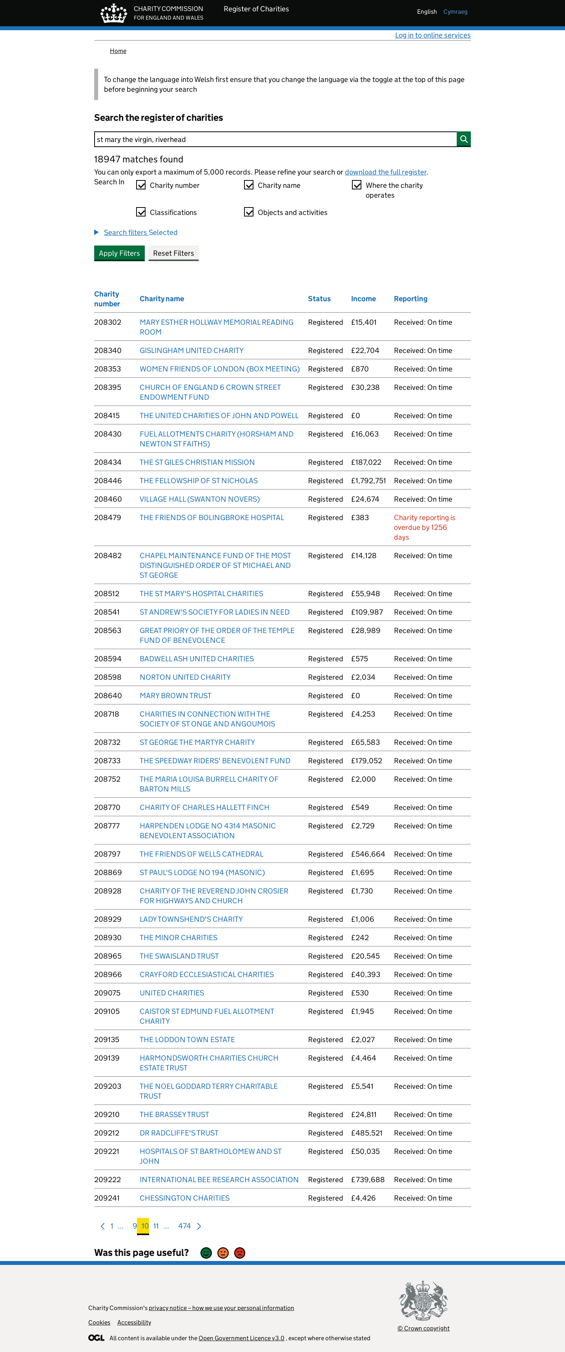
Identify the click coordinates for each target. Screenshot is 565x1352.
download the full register (385, 172)
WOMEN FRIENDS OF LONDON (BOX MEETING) (220, 368)
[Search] (282, 139)
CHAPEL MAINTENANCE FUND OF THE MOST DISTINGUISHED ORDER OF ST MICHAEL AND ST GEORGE (215, 565)
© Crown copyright (423, 1328)
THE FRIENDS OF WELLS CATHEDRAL (201, 854)
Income (363, 298)
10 (145, 1227)
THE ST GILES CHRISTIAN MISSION (197, 462)
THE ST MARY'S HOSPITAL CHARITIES (201, 593)
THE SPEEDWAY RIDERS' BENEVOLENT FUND (215, 760)
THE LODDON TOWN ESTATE (187, 1039)
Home (118, 51)
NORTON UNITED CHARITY (185, 677)
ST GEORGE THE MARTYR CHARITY (197, 742)
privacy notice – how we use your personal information (221, 1308)
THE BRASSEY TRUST (174, 1114)
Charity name (279, 185)
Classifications (173, 212)
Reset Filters (173, 253)
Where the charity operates (394, 190)
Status (319, 298)
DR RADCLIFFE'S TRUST (179, 1132)
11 (156, 1227)
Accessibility (134, 1322)
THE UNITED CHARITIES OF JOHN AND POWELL (219, 415)
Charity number (175, 185)
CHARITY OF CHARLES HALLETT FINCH (205, 807)
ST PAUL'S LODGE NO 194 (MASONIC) (202, 872)
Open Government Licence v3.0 (241, 1338)
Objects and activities (293, 212)
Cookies (99, 1322)
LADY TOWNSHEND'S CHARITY (191, 919)
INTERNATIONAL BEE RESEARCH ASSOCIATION (219, 1179)
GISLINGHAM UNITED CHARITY (192, 350)
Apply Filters (119, 253)
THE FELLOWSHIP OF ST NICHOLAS (199, 480)
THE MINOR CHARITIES (178, 937)
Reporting (411, 298)
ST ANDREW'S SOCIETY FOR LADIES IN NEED (215, 612)
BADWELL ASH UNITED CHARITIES (197, 658)
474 (184, 1227)
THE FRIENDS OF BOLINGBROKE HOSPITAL (212, 517)
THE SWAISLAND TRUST (179, 956)
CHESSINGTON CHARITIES (185, 1198)
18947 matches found (138, 159)
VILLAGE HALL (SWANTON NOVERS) (200, 499)
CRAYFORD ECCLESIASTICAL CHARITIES (207, 974)
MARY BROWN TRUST (175, 695)
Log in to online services (433, 35)
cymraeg (455, 11)
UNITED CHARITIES (172, 992)
